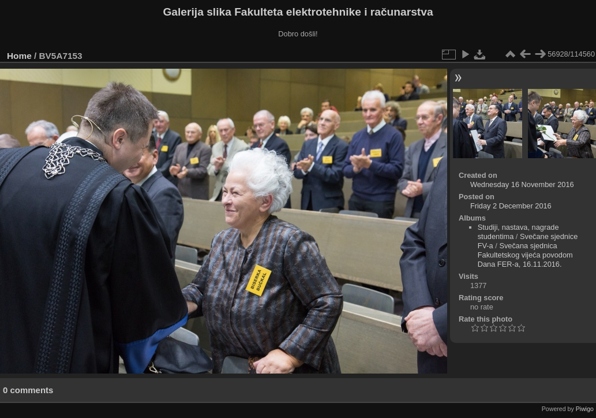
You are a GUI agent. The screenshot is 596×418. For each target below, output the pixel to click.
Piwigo (585, 408)
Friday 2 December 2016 (511, 205)
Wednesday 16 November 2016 (522, 184)
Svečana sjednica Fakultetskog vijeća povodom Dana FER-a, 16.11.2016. (525, 254)
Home (19, 56)
